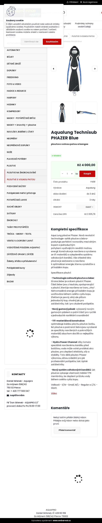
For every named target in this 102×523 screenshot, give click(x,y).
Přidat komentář (67, 430)
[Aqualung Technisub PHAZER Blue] (74, 68)
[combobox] (85, 207)
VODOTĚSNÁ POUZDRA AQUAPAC (23, 247)
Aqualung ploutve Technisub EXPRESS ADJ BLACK (33, 351)
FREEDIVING (12, 77)
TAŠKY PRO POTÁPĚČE (18, 227)
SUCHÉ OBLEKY (14, 206)
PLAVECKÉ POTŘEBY (16, 159)
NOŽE (9, 152)
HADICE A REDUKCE (16, 91)
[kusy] (65, 173)
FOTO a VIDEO (14, 84)
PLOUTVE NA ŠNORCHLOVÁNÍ (21, 172)
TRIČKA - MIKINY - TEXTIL (19, 233)
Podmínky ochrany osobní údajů (84, 25)
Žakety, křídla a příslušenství (22, 261)
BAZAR (10, 281)
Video (54, 393)
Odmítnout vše (31, 41)
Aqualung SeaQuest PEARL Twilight (31, 310)
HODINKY (11, 104)
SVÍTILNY (11, 213)
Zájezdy (11, 274)
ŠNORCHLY (12, 220)
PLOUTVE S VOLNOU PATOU (21, 179)
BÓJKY (10, 56)
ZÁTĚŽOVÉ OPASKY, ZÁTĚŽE (20, 254)
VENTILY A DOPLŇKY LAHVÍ (20, 240)
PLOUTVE (11, 165)
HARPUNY (11, 97)
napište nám (17, 395)
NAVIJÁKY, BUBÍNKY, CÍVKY (20, 131)
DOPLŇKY (11, 70)
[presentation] (53, 68)
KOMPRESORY (13, 111)
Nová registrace (90, 2)
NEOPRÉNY (12, 138)
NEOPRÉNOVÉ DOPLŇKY (18, 145)
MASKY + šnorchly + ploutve (21, 125)
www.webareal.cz (62, 520)
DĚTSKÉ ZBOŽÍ (14, 63)
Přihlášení (73, 2)
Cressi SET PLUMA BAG (62, 488)
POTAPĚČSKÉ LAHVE (17, 199)
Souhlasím (52, 41)
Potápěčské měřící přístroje (21, 193)
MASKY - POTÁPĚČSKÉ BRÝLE (21, 118)
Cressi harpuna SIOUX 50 (85, 472)
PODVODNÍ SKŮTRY (16, 186)
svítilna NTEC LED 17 (31, 333)
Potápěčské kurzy (16, 268)
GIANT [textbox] (88, 207)
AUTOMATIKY (13, 50)
